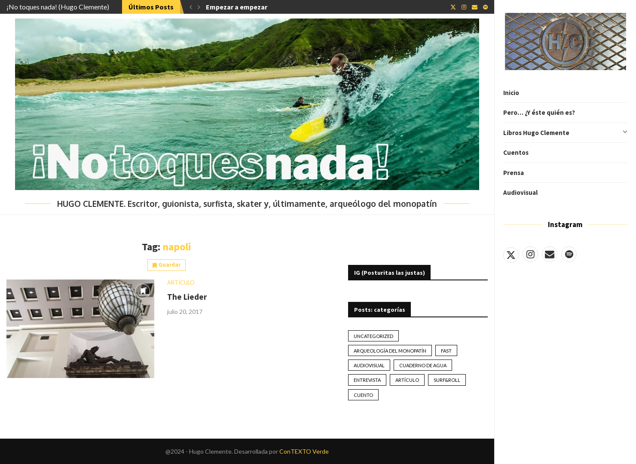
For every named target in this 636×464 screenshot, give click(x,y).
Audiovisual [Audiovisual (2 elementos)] (369, 365)
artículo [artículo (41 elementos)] (407, 380)
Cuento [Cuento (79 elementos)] (363, 395)
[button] (190, 7)
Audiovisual (520, 192)
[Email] (549, 254)
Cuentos (516, 152)
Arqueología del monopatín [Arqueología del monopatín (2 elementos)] (390, 350)
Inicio (511, 93)
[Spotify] (569, 254)
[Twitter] (511, 254)
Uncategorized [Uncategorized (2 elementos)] (373, 336)
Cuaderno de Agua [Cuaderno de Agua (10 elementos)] (422, 365)
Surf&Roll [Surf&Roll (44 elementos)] (447, 380)
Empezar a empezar (236, 7)
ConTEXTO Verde (304, 451)
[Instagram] (530, 254)
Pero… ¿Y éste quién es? (539, 112)
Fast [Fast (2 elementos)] (446, 350)
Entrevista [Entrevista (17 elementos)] (367, 380)
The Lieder (187, 297)
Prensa (513, 173)
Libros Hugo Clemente (565, 133)
